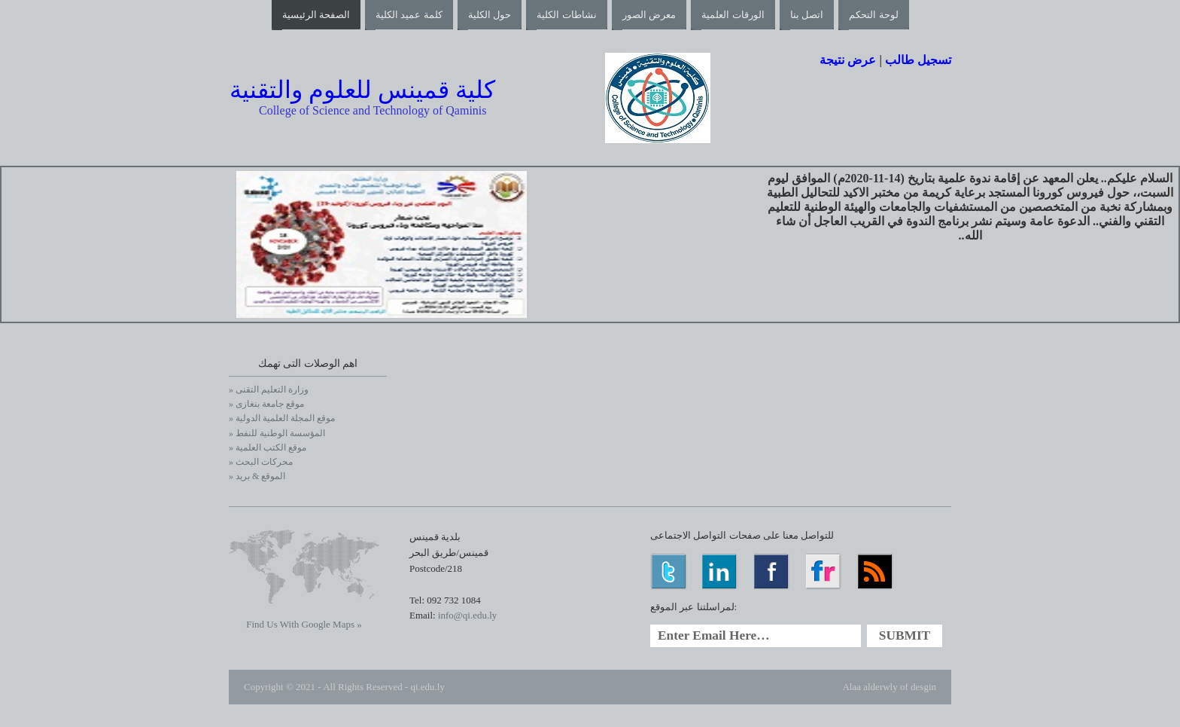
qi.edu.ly (427, 686)
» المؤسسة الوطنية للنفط (277, 433)
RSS (876, 571)
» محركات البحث (261, 462)
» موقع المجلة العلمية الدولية (282, 418)
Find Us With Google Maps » (303, 624)
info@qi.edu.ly (467, 615)
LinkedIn (720, 571)
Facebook (772, 571)
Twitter (668, 571)
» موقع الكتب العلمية (267, 447)
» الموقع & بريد (257, 476)
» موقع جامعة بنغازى (266, 404)
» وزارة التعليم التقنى (269, 389)
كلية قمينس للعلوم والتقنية (362, 89)
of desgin (918, 686)
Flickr (824, 571)
